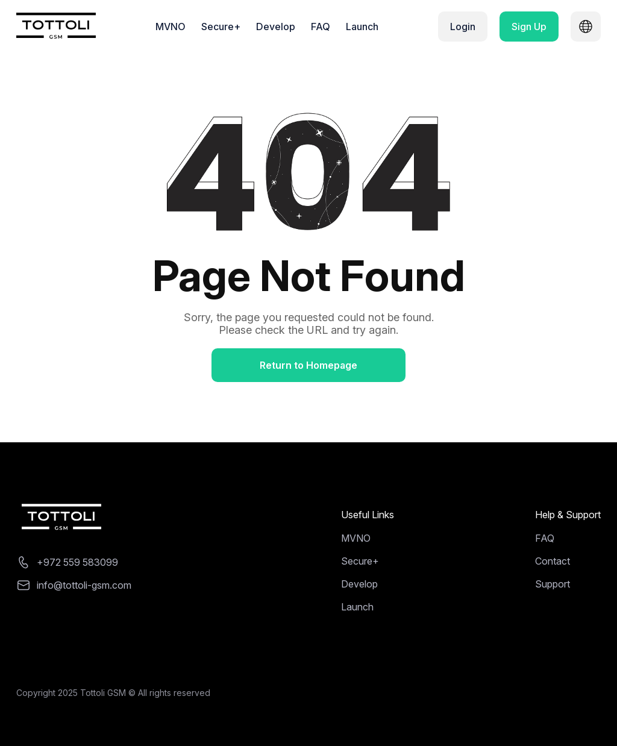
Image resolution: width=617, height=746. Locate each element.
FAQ (320, 26)
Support (552, 584)
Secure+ (220, 26)
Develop (275, 26)
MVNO (170, 26)
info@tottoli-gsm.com (84, 585)
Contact (552, 561)
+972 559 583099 (77, 562)
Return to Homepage (308, 365)
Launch (362, 26)
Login (462, 26)
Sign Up (529, 26)
